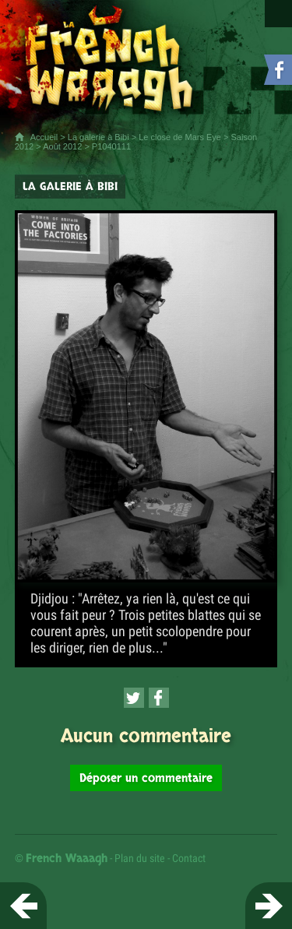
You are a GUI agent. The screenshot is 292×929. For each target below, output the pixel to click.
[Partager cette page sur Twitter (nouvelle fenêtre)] (134, 698)
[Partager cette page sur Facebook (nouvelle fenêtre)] (159, 698)
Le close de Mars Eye (180, 137)
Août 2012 (62, 146)
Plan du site (139, 858)
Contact (189, 858)
